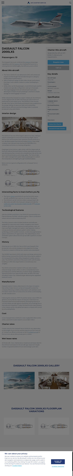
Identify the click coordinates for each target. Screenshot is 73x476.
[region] (36, 463)
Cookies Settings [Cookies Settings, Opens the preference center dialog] (58, 466)
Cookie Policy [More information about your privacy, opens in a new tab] (17, 465)
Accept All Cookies (57, 461)
